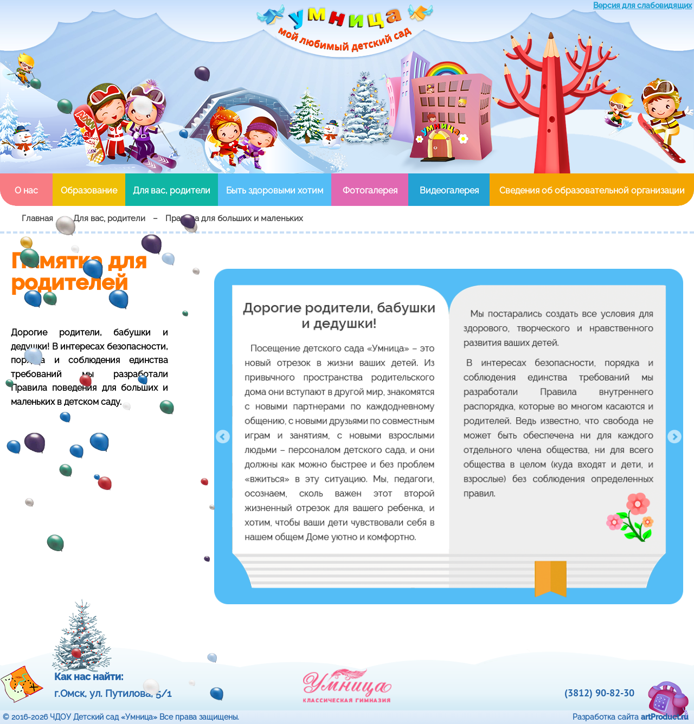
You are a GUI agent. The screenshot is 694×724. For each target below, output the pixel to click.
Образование (89, 190)
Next (674, 437)
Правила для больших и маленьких (234, 218)
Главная (37, 218)
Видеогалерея (449, 190)
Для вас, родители (171, 190)
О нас (26, 190)
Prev (223, 437)
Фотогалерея (370, 190)
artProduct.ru (665, 717)
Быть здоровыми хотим (274, 190)
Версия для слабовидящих (642, 5)
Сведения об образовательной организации (592, 190)
